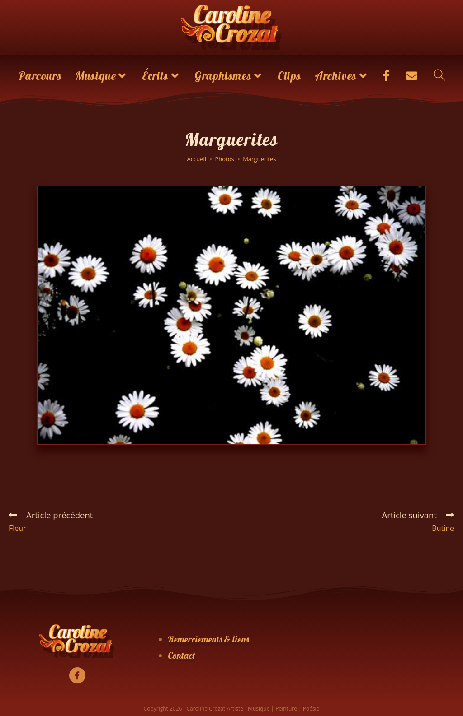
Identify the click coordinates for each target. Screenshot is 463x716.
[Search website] (439, 76)
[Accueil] (197, 159)
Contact (181, 655)
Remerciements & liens (208, 639)
